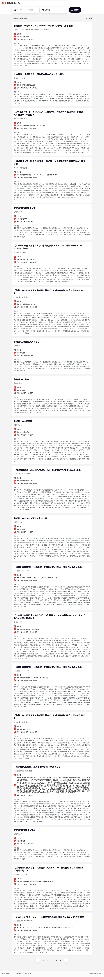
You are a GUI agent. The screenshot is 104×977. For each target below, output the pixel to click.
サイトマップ (29, 973)
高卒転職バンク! (12, 2)
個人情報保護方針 (7, 973)
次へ (66, 960)
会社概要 (18, 973)
